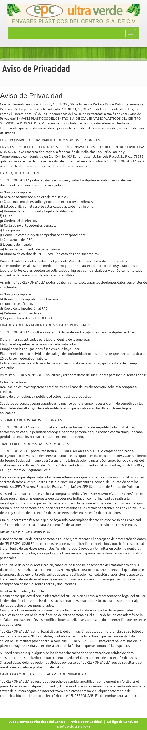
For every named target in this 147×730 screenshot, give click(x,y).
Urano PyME (82, 726)
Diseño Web (65, 726)
